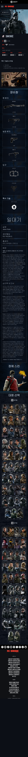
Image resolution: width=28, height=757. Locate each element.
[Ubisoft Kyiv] (14, 666)
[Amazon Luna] (14, 693)
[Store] (14, 739)
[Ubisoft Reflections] (14, 669)
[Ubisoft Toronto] (14, 674)
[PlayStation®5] (14, 687)
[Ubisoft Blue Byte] (14, 662)
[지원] (14, 747)
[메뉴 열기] (2, 7)
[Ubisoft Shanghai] (14, 673)
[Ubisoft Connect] (14, 741)
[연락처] (14, 750)
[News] (14, 745)
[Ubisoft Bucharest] (14, 664)
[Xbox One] (14, 686)
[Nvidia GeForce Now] (14, 699)
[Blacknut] (14, 700)
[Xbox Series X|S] (14, 684)
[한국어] (14, 727)
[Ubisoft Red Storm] (14, 667)
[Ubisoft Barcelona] (14, 661)
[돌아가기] (5, 12)
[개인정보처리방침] (14, 752)
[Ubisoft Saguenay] (14, 671)
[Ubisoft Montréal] (14, 659)
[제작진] (14, 676)
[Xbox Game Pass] (14, 682)
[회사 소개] (14, 743)
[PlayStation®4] (14, 689)
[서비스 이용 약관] (14, 755)
